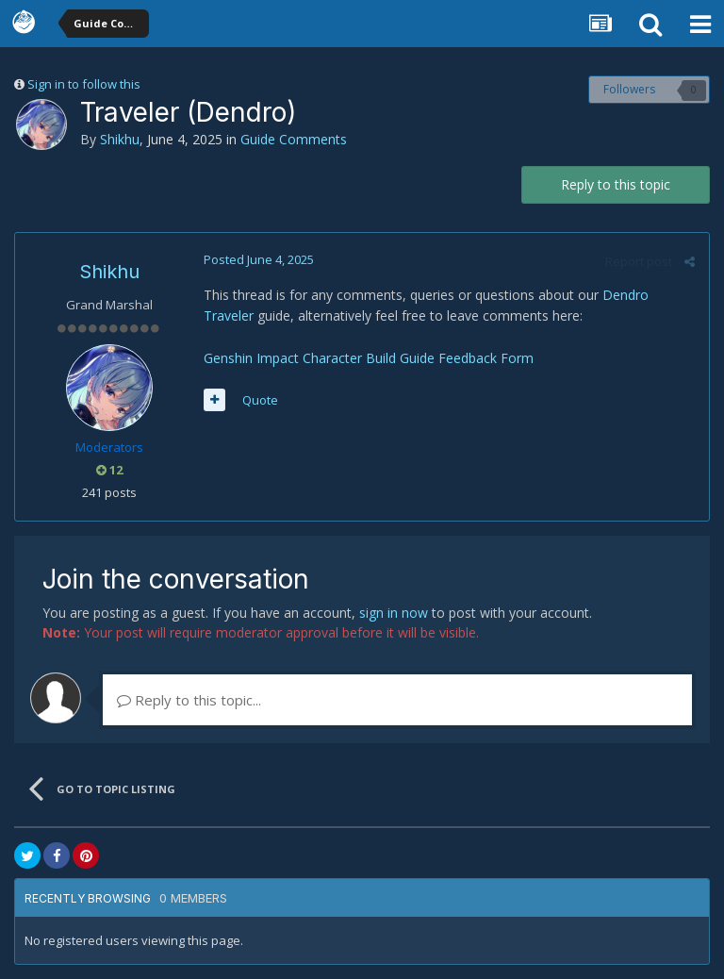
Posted (259, 259)
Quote (260, 399)
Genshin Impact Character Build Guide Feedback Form (369, 358)
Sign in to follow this (83, 83)
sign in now (393, 613)
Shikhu (120, 139)
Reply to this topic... (189, 699)
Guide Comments (293, 139)
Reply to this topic (615, 184)
